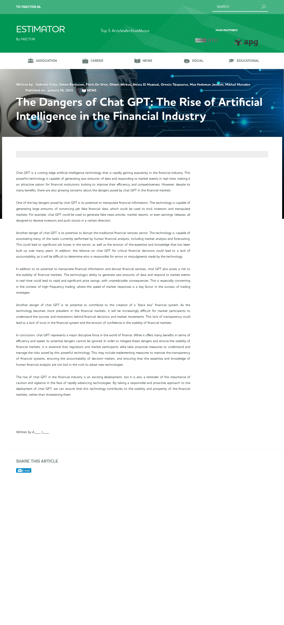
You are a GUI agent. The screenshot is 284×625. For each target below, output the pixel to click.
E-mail (26, 614)
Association (46, 61)
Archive (131, 31)
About (153, 31)
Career (97, 61)
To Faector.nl (28, 7)
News (147, 61)
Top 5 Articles (103, 31)
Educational (248, 61)
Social (197, 61)
